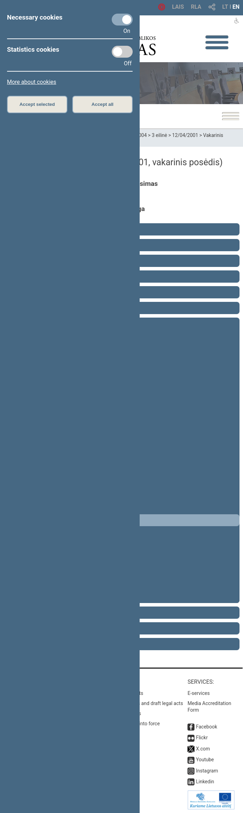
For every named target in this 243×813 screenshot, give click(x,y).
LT (225, 6)
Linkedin (205, 781)
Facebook (206, 726)
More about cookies (31, 82)
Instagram (207, 771)
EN (236, 6)
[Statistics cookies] (122, 52)
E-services (198, 693)
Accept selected (37, 104)
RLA (196, 6)
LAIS (178, 6)
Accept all (102, 104)
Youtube (205, 759)
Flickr (202, 737)
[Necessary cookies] (122, 20)
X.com (203, 749)
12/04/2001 (185, 135)
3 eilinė (159, 135)
